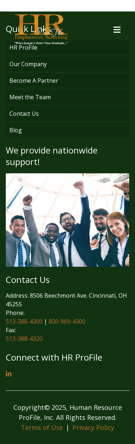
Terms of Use (42, 427)
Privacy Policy (93, 427)
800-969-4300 (67, 321)
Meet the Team (30, 97)
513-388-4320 (24, 339)
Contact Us (24, 114)
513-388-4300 (24, 321)
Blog (15, 130)
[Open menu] (117, 30)
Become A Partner (33, 80)
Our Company (28, 64)
